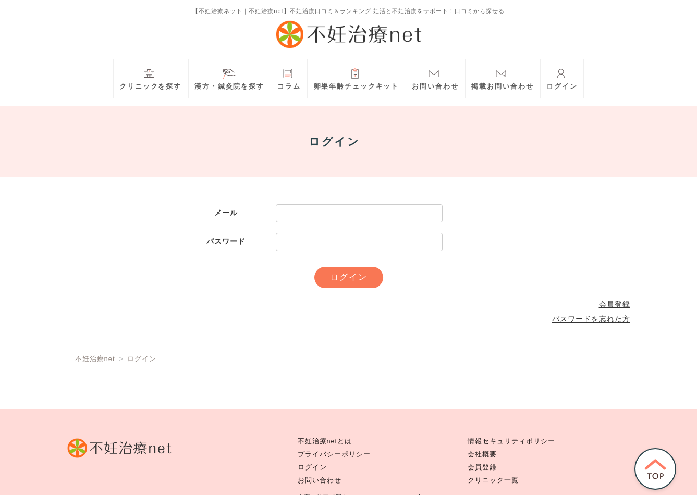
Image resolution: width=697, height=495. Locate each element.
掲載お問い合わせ (502, 78)
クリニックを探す (150, 78)
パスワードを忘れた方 (591, 319)
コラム (289, 78)
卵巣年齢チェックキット (356, 78)
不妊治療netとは (325, 441)
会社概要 (482, 454)
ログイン (562, 78)
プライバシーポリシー (334, 454)
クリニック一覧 (493, 480)
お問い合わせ (435, 78)
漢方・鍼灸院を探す (229, 78)
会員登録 (614, 304)
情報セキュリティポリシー (511, 441)
